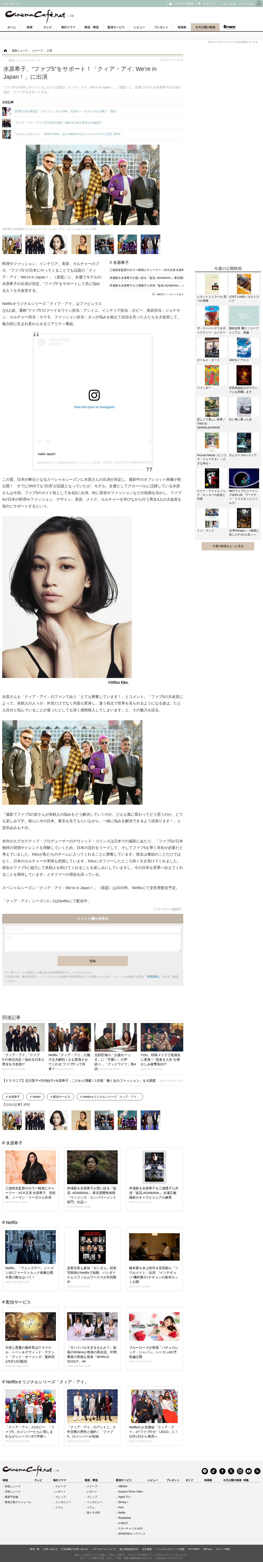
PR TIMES (194, 1549)
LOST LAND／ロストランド (244, 298)
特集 (246, 1480)
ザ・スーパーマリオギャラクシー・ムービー (211, 330)
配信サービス (116, 27)
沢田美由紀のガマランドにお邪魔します (243, 389)
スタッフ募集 (223, 1549)
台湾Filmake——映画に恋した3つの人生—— (244, 532)
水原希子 (121, 262)
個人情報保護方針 (129, 1549)
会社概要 (147, 1549)
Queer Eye (44, 462)
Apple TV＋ (125, 1496)
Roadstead (124, 1517)
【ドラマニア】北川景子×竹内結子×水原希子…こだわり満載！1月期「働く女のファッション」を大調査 (92, 1080)
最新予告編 (11, 1496)
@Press (207, 1549)
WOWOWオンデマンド (132, 1533)
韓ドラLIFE (93, 1512)
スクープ (60, 1486)
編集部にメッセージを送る (170, 294)
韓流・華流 (91, 27)
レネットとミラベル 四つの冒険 (211, 298)
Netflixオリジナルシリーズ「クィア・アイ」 (111, 1096)
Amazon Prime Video (130, 1491)
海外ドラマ (68, 27)
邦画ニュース (13, 1486)
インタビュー (63, 1502)
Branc (229, 27)
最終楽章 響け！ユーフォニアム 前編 (243, 330)
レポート (60, 1491)
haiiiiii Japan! (46, 454)
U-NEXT (123, 1523)
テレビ (47, 27)
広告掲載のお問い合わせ (74, 1549)
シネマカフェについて (104, 1549)
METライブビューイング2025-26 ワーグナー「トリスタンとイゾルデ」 (243, 497)
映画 (29, 27)
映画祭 (182, 27)
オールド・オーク (208, 360)
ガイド (189, 1480)
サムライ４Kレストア (243, 455)
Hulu (121, 1507)
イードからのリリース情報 (170, 1549)
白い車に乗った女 (240, 419)
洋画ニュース (13, 1491)
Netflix (37, 1096)
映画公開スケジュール (18, 1502)
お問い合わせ (50, 1549)
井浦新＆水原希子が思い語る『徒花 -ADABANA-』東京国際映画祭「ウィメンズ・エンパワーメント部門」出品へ (182, 277)
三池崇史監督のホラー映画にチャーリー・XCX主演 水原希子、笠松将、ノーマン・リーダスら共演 (173, 270)
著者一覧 (34, 1549)
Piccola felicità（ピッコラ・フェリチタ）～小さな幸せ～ (211, 459)
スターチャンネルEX (130, 1528)
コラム (59, 1507)
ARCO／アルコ (239, 360)
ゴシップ (60, 1496)
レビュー (139, 27)
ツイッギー (204, 388)
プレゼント (161, 27)
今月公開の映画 (205, 27)
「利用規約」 (153, 976)
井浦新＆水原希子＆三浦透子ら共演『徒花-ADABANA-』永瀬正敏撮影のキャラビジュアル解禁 (170, 285)
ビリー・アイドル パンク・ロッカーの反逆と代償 (211, 494)
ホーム (11, 27)
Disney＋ (123, 1502)
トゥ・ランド (205, 530)
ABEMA (122, 1486)
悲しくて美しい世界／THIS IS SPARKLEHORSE (211, 423)
